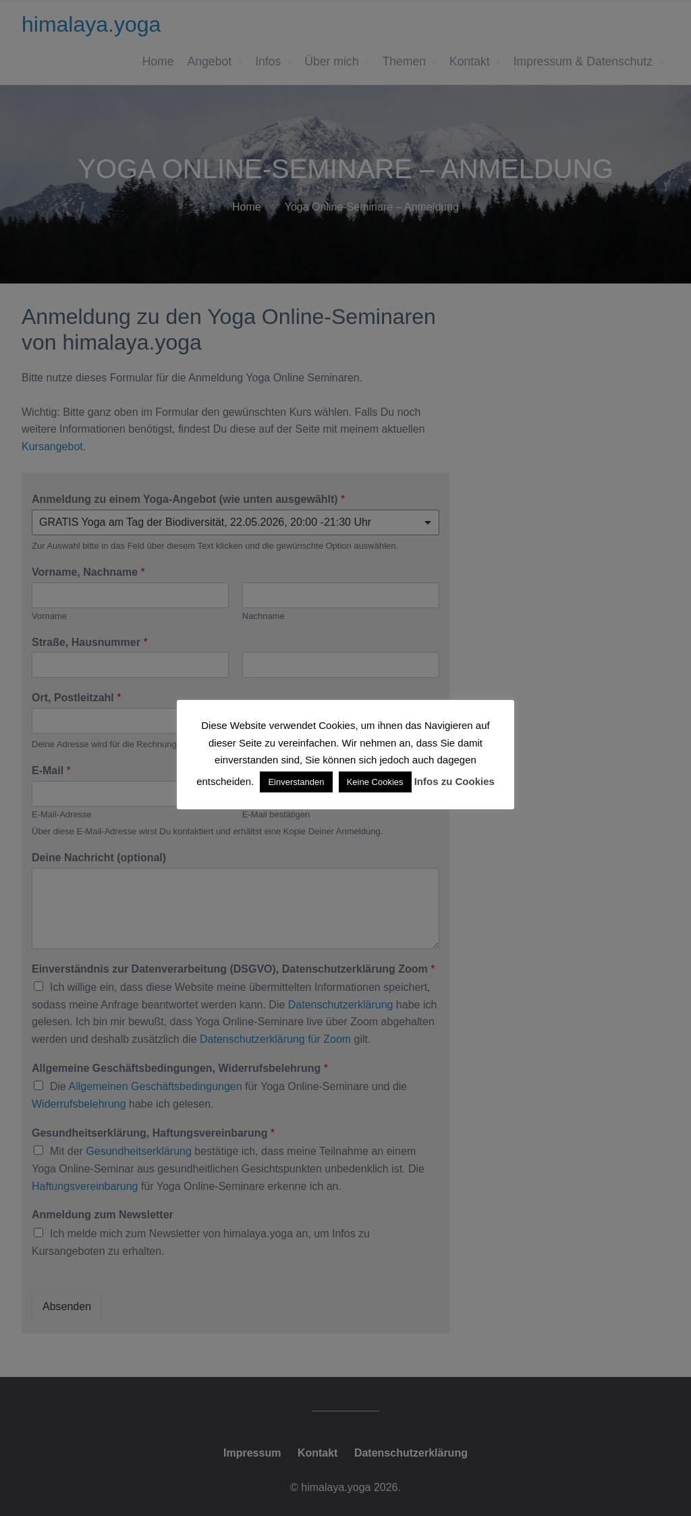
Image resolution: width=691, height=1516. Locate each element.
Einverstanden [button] (296, 782)
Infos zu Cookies (454, 781)
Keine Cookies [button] (375, 782)
